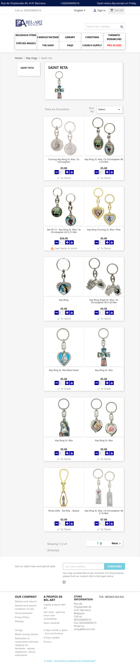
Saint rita (27, 67)
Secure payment (23, 612)
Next (117, 543)
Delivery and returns (26, 601)
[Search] (105, 26)
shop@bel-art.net (84, 629)
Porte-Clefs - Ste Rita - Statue (63, 510)
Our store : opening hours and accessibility (54, 615)
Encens (47, 641)
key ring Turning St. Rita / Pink (103, 229)
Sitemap (19, 621)
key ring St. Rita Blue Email (64, 370)
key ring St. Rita (104, 370)
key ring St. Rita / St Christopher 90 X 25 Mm (104, 160)
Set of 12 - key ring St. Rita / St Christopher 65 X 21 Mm (64, 230)
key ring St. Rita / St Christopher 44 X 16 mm (104, 512)
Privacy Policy (22, 617)
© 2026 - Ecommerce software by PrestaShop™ (70, 660)
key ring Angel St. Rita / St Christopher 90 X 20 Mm (103, 301)
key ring (63, 300)
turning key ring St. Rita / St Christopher (63, 160)
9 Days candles (52, 637)
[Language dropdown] (80, 11)
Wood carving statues (26, 634)
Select (109, 110)
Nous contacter (52, 622)
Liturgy (18, 630)
